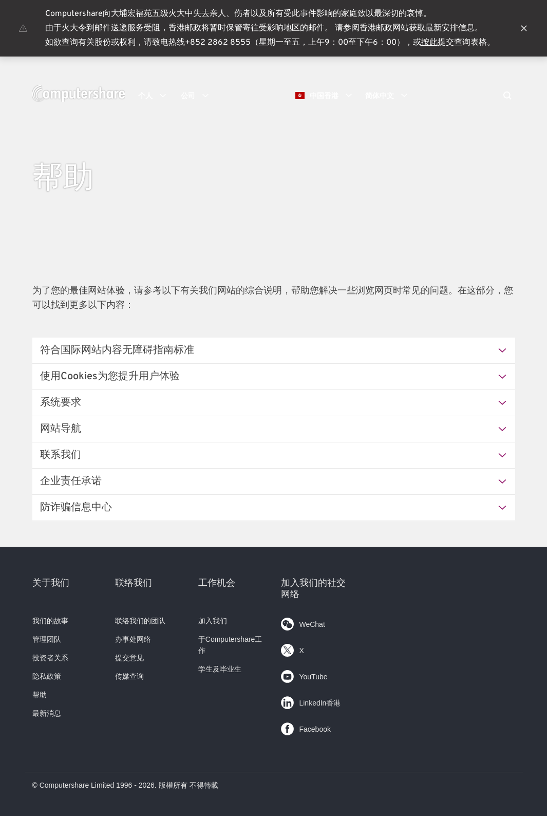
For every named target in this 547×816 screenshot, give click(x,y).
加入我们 (212, 621)
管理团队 (46, 639)
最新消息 (46, 713)
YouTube (304, 674)
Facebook (305, 727)
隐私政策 (46, 676)
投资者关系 (50, 658)
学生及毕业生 (219, 669)
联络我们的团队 (140, 621)
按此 (429, 43)
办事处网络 (133, 639)
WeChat (303, 622)
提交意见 (129, 658)
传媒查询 (129, 676)
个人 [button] (155, 95)
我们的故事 (50, 621)
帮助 (39, 695)
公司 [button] (198, 95)
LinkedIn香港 (311, 701)
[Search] (507, 96)
